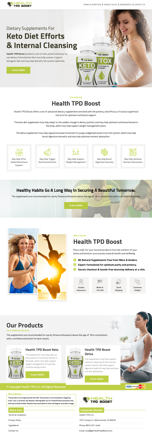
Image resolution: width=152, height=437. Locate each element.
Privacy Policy (110, 4)
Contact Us (139, 4)
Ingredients (126, 4)
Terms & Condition (92, 4)
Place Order (18, 70)
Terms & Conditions (17, 414)
